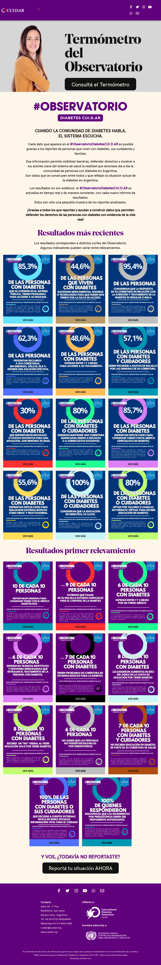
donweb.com (85, 958)
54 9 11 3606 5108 (62, 923)
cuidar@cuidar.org (51, 927)
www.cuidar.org (49, 931)
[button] (38, 9)
